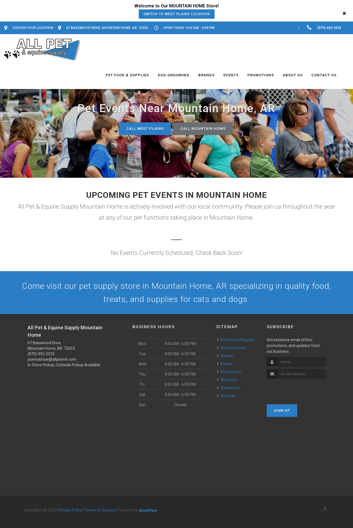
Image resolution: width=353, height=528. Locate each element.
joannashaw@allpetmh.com (52, 359)
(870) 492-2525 (41, 354)
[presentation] (296, 389)
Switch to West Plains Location (176, 14)
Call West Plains (145, 128)
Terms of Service (99, 510)
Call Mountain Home (203, 128)
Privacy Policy (70, 510)
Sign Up (282, 410)
